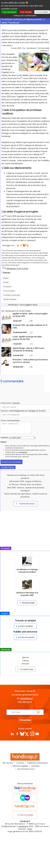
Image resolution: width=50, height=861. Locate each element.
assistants (23, 452)
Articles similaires (9, 299)
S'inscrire (25, 720)
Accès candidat (24, 626)
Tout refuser (26, 12)
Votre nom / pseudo (10, 403)
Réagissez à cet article (17, 268)
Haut (30, 829)
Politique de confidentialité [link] (25, 15)
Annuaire (25, 663)
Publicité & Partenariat (37, 763)
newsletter (26, 698)
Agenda (25, 657)
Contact (20, 763)
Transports (7, 287)
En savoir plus (25, 669)
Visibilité (4, 437)
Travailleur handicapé (11, 295)
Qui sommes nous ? (26, 769)
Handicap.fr (23, 826)
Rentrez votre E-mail (26, 707)
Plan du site (7, 763)
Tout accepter (9, 12)
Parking (25, 660)
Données (35, 766)
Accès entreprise (24, 637)
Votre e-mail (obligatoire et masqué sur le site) (23, 410)
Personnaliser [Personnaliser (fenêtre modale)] (42, 12)
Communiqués (9, 291)
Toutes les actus (25, 503)
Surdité (5, 282)
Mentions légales (20, 766)
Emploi (5, 278)
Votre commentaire (10, 420)
